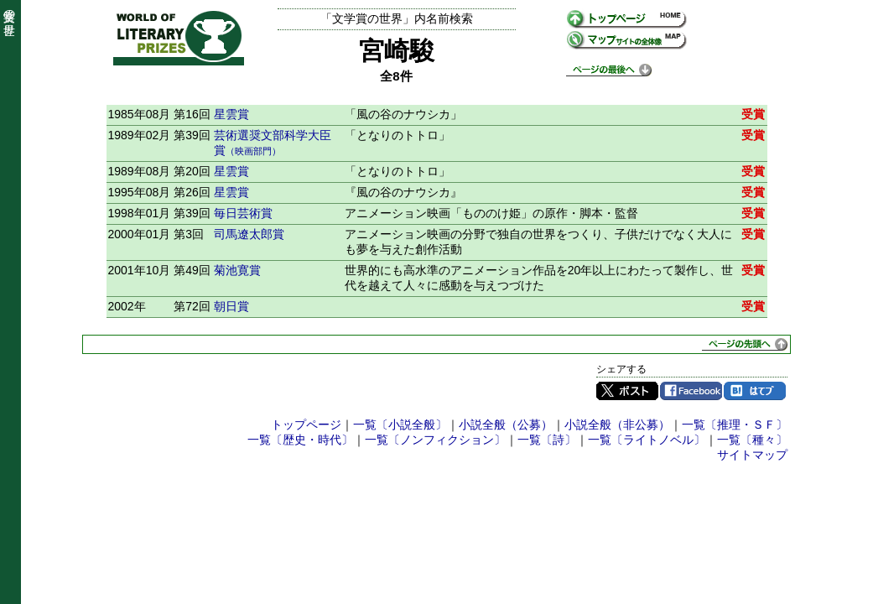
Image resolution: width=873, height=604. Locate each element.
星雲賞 (231, 114)
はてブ (755, 391)
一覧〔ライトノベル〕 (646, 439)
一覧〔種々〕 (752, 439)
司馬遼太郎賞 (249, 234)
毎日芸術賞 (243, 213)
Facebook (691, 391)
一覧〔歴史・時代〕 (300, 439)
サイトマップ (752, 454)
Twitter (627, 391)
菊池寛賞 (237, 270)
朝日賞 (231, 306)
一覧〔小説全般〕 (400, 424)
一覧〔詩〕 (546, 439)
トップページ (306, 424)
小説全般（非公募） (617, 424)
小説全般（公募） (506, 424)
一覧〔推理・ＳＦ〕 (734, 424)
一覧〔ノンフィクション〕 (435, 439)
